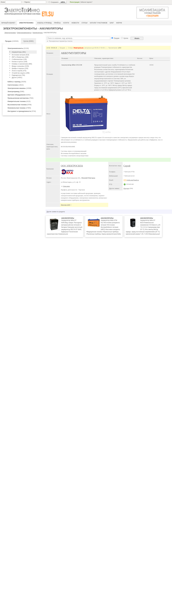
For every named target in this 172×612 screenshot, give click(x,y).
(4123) (19, 101)
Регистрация (74, 2)
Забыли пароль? (86, 2)
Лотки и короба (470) (19, 71)
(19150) (17, 82)
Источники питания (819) (20, 55)
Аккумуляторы (38, 33)
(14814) (16, 85)
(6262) (19, 95)
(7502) (20, 98)
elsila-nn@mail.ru (131, 180)
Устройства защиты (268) (20, 73)
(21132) (18, 48)
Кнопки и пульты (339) (19, 62)
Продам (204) (65, 205)
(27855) (19, 108)
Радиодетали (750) (18, 75)
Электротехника (10, 33)
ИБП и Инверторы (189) (20, 57)
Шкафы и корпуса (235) (20, 68)
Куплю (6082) (29, 41)
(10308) (19, 88)
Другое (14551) (17, 77)
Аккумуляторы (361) (19, 52)
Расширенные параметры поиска (59, 41)
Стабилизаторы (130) (19, 59)
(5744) (22, 111)
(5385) (16, 91)
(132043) (11, 41)
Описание (66, 186)
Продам (126, 188)
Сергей (127, 166)
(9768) (20, 105)
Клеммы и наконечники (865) (22, 64)
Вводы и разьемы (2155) (20, 66)
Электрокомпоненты (24, 33)
